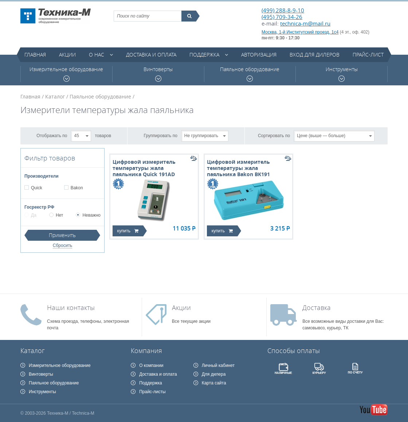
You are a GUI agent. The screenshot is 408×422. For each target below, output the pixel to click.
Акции (67, 54)
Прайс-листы (152, 391)
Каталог (55, 96)
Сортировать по (274, 135)
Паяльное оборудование (249, 74)
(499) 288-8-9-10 (283, 10)
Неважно (88, 215)
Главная (35, 54)
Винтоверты (158, 74)
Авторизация (258, 54)
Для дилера (214, 374)
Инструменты (342, 74)
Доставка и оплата (151, 54)
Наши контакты (71, 307)
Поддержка (204, 54)
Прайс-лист (368, 54)
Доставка (316, 307)
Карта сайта (214, 383)
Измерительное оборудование (66, 74)
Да (30, 215)
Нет (56, 215)
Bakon (76, 187)
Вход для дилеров (315, 54)
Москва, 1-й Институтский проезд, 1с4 (300, 32)
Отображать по (51, 135)
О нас (96, 54)
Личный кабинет (218, 365)
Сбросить (62, 245)
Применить (62, 235)
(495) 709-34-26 (282, 16)
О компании (151, 365)
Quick (36, 187)
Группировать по (160, 135)
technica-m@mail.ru (305, 23)
